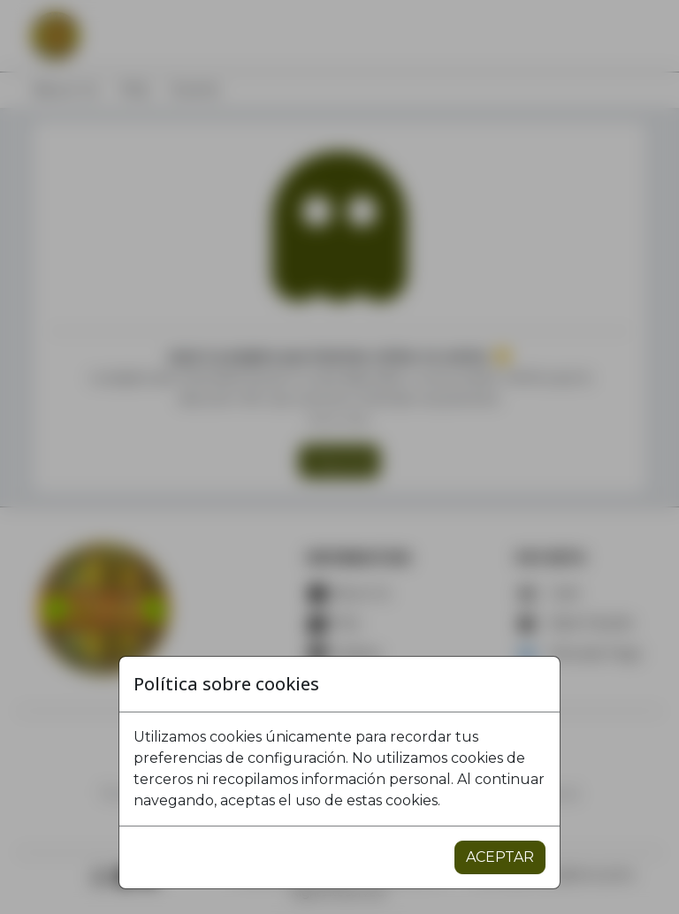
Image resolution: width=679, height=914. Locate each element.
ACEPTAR (500, 857)
